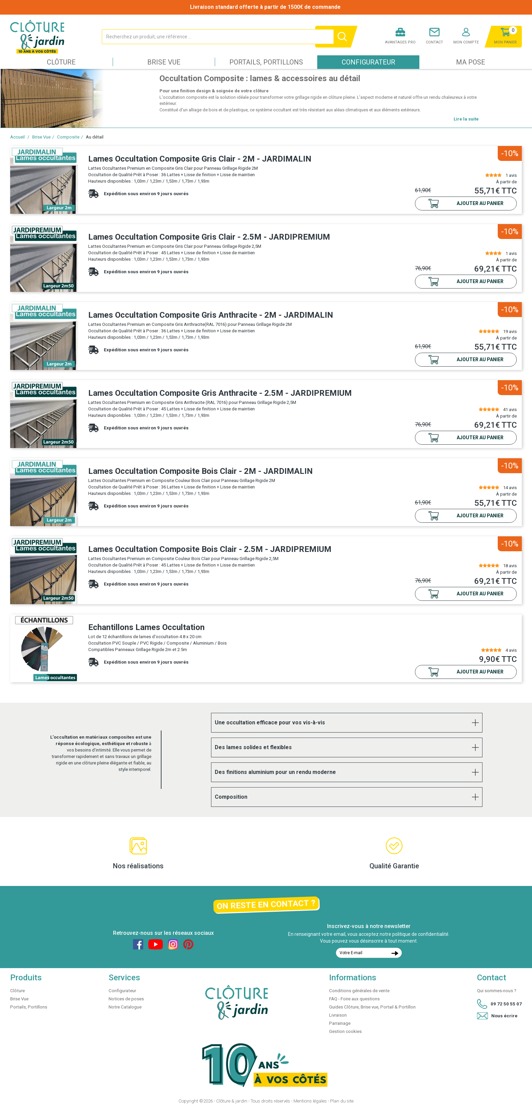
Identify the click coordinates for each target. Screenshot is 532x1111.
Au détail (94, 137)
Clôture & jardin (231, 1101)
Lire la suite (466, 119)
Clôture (61, 62)
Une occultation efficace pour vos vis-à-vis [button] (270, 722)
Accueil (17, 137)
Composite (68, 137)
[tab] (346, 722)
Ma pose (470, 62)
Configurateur (368, 62)
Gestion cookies (345, 1031)
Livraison (338, 1015)
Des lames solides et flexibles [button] (253, 747)
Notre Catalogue (125, 1007)
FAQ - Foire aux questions (354, 998)
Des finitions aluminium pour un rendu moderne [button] (275, 772)
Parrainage (339, 1023)
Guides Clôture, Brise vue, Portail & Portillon (372, 1007)
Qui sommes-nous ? (496, 990)
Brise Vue (163, 62)
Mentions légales (310, 1101)
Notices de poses (126, 998)
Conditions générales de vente (359, 990)
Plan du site (342, 1101)
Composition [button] (231, 797)
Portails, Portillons (266, 62)
